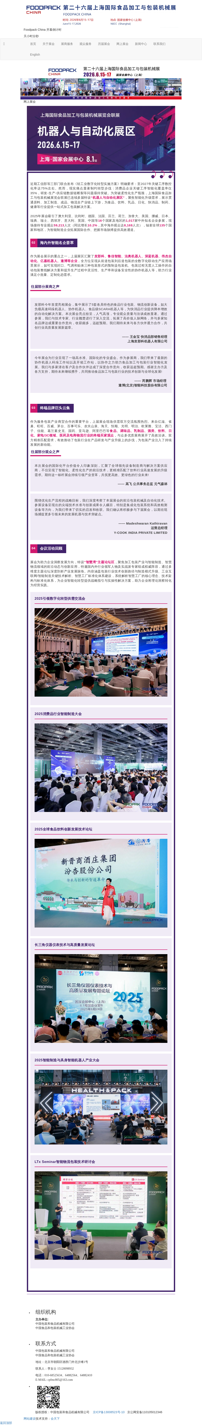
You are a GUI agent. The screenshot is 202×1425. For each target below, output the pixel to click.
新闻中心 (141, 44)
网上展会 (122, 44)
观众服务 (86, 44)
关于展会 (49, 44)
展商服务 (67, 44)
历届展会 (104, 44)
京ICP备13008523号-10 (108, 1412)
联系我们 (159, 44)
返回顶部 (6, 1423)
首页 (33, 44)
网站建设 (30, 1418)
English (35, 54)
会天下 (55, 1418)
